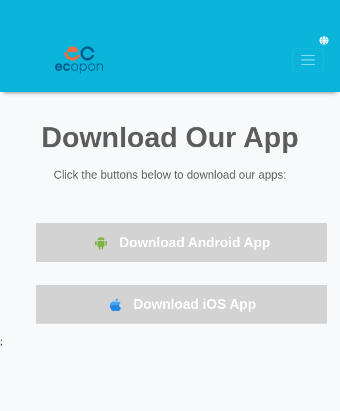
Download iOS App (181, 305)
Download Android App (181, 243)
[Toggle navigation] (308, 60)
